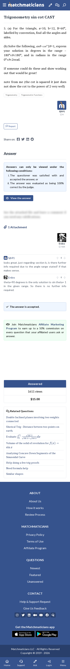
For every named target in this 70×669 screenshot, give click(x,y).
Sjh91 (11, 258)
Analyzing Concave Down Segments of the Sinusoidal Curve (31, 455)
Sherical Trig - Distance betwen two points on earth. (32, 428)
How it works (35, 508)
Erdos (11, 277)
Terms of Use (35, 541)
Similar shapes (14, 474)
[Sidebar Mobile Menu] (4, 5)
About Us (35, 501)
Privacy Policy (35, 534)
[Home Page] (7, 663)
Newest (35, 568)
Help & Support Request (35, 601)
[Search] (64, 5)
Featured (35, 575)
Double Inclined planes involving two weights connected (32, 419)
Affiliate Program (35, 548)
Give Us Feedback (35, 608)
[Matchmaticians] (26, 5)
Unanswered (35, 581)
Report (10, 126)
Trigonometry (11, 95)
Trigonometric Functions (31, 95)
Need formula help (17, 468)
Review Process (35, 514)
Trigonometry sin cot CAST (29, 17)
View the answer (18, 198)
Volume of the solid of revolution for (34, 445)
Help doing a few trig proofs (22, 462)
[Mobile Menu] (63, 663)
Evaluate (23, 436)
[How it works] (57, 5)
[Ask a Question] (50, 5)
